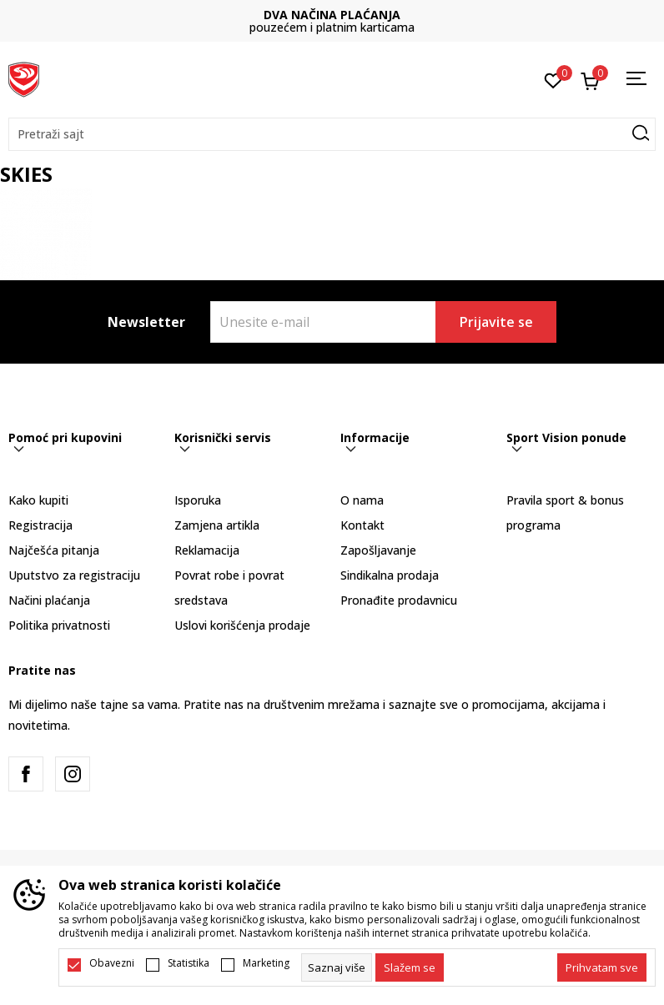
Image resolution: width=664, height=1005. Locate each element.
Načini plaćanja (49, 600)
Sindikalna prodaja (389, 575)
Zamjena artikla (216, 525)
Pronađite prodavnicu (398, 600)
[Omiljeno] (553, 79)
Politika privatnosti (59, 625)
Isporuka (197, 500)
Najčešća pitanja (53, 550)
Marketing (266, 963)
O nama (362, 500)
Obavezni (111, 963)
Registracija (40, 525)
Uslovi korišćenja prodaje (242, 625)
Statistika (188, 963)
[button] (332, 134)
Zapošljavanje (378, 550)
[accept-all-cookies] (601, 967)
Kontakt (362, 525)
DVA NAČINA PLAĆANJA (332, 14)
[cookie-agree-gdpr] (409, 967)
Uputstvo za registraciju (74, 575)
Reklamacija (206, 550)
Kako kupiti (38, 500)
